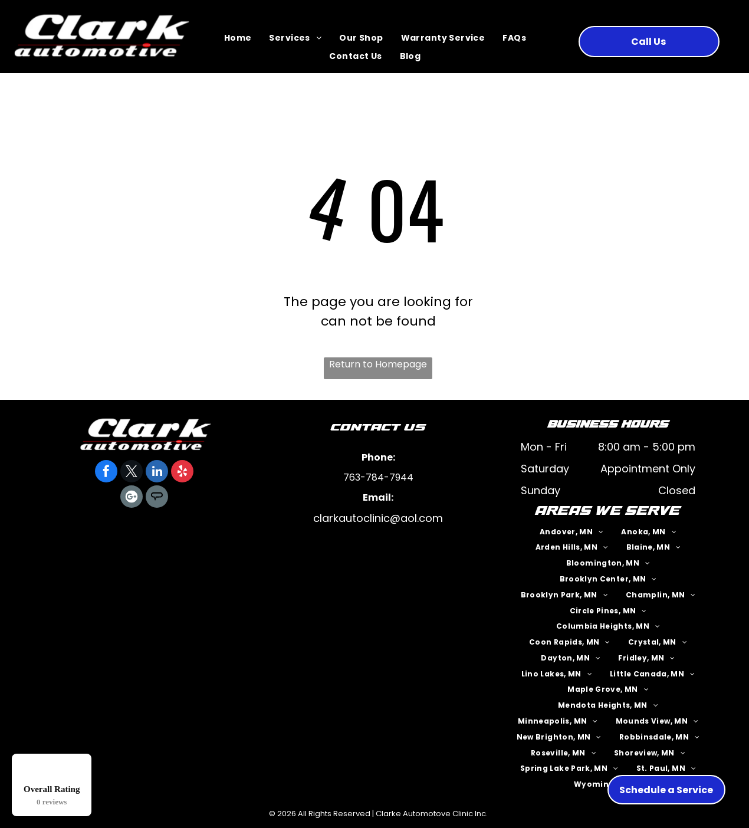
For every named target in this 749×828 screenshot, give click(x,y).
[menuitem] (238, 38)
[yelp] (182, 472)
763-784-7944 (378, 477)
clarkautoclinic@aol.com (378, 518)
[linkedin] (157, 472)
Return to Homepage (378, 364)
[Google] (131, 498)
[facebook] (106, 472)
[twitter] (131, 472)
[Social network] (157, 498)
